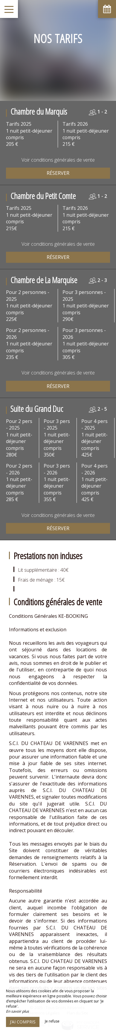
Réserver (58, 173)
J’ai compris (23, 1022)
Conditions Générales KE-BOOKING (48, 616)
